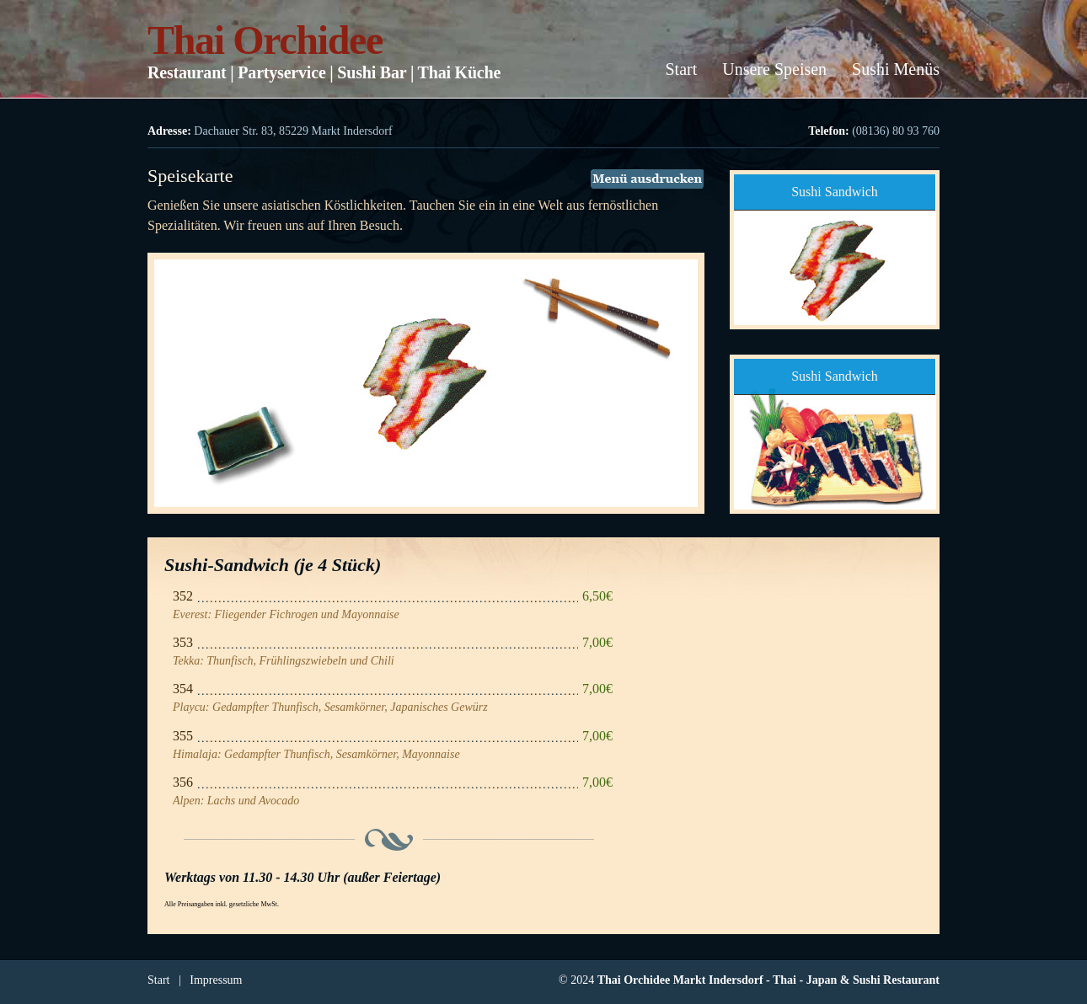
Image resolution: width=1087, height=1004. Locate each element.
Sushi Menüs (896, 69)
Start (681, 69)
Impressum (216, 980)
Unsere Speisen (774, 69)
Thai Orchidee (265, 40)
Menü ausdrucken (647, 179)
